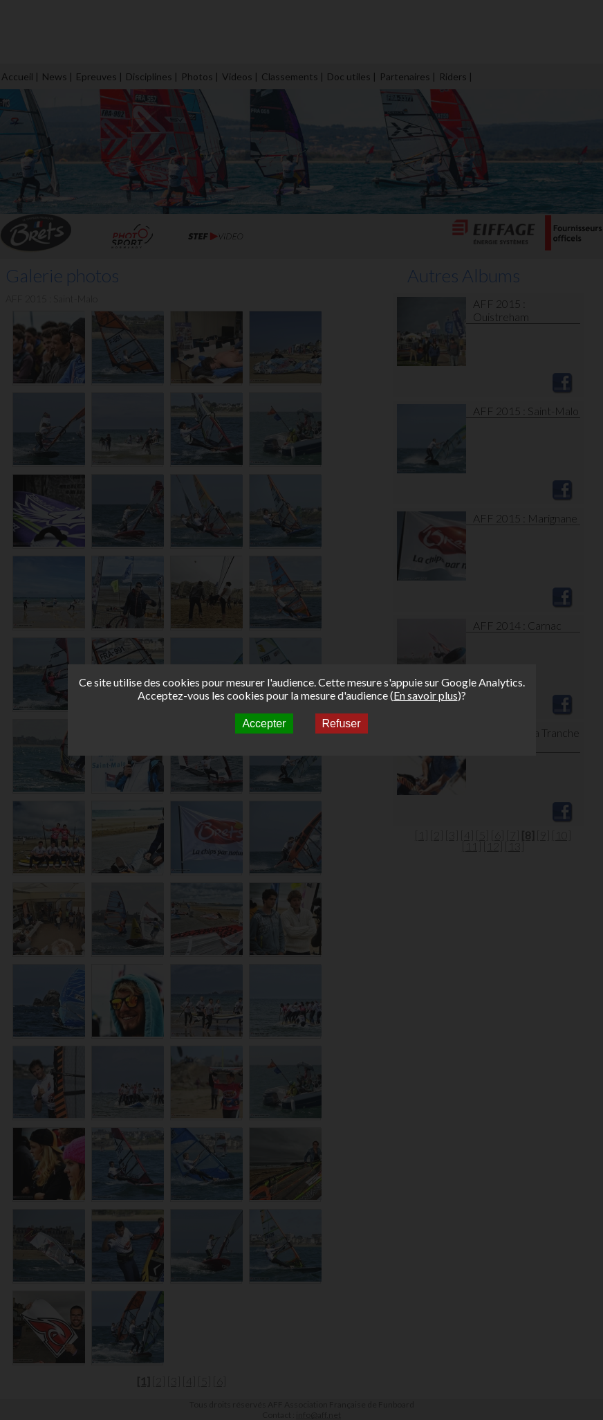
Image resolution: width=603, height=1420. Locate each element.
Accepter (264, 723)
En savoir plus (425, 695)
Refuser (341, 723)
